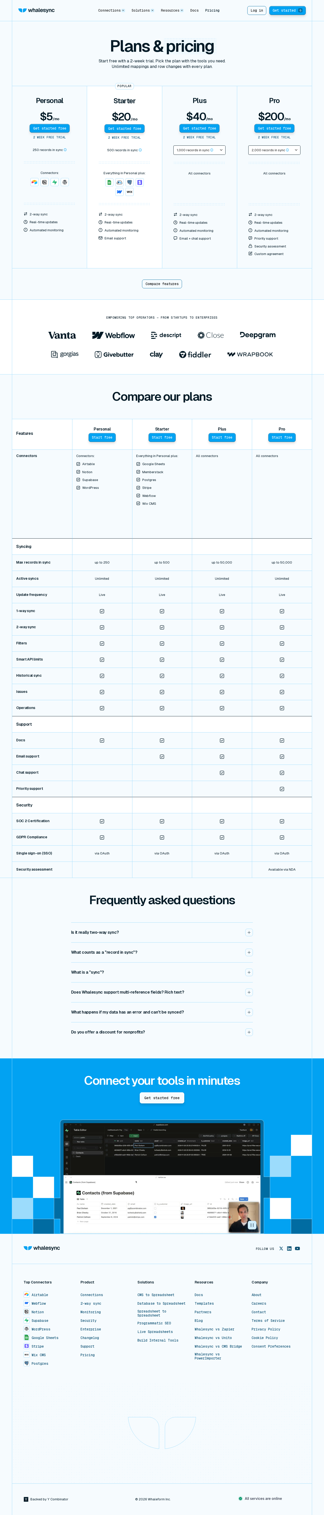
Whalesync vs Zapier (214, 1329)
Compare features (162, 284)
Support (87, 1346)
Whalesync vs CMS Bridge (218, 1346)
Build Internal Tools (157, 1340)
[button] (111, 10)
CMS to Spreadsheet (155, 1295)
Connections (91, 1295)
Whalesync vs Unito (213, 1338)
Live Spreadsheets (155, 1332)
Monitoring (90, 1312)
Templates (204, 1303)
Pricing (212, 10)
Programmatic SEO (154, 1323)
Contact (259, 1312)
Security (88, 1321)
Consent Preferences (271, 1346)
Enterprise (90, 1329)
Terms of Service (268, 1321)
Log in (257, 10)
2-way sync (90, 1303)
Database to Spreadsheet (161, 1303)
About (256, 1295)
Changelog (89, 1338)
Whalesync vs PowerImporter (208, 1356)
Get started (287, 10)
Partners (203, 1312)
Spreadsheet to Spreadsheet (151, 1313)
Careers (259, 1303)
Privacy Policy (266, 1329)
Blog (199, 1321)
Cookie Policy (265, 1338)
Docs (194, 10)
